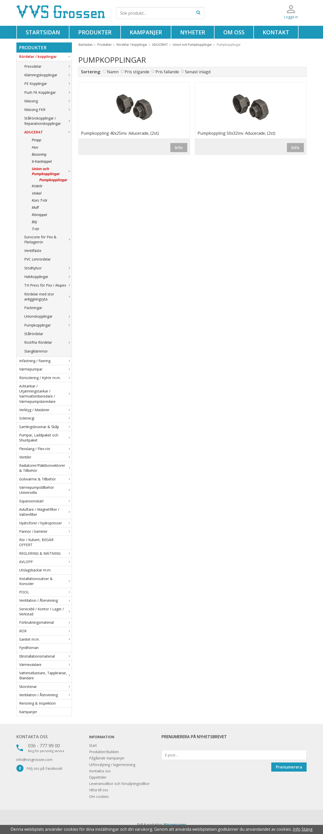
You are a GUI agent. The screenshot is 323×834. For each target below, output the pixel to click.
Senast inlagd (197, 72)
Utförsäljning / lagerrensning (112, 764)
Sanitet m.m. (45, 639)
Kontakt (276, 32)
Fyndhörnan (29, 647)
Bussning (39, 154)
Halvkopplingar (48, 276)
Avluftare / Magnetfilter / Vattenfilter (45, 512)
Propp (36, 140)
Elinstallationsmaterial (45, 656)
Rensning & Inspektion (37, 703)
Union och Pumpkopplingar (52, 171)
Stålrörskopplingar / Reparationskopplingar (48, 121)
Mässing (48, 101)
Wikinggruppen (175, 824)
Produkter (95, 32)
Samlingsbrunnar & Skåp (45, 426)
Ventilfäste (32, 250)
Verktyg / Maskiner (45, 409)
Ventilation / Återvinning (45, 600)
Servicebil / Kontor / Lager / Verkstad (45, 611)
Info (179, 147)
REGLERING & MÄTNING (45, 553)
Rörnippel (39, 215)
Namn (113, 72)
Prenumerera (289, 767)
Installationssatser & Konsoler (45, 581)
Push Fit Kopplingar (48, 92)
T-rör (35, 229)
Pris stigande (137, 72)
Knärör (37, 186)
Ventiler (45, 457)
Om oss (234, 32)
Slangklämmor (36, 351)
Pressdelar (48, 66)
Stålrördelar (33, 333)
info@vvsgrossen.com (34, 759)
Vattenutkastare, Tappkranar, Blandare (45, 675)
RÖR (45, 631)
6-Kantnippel (42, 161)
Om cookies (99, 796)
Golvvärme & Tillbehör (45, 479)
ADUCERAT (48, 132)
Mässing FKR (48, 109)
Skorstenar (45, 686)
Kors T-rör (39, 200)
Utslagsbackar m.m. (35, 570)
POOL (45, 592)
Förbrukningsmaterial (45, 622)
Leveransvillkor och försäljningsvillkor (119, 783)
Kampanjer (146, 32)
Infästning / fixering (45, 360)
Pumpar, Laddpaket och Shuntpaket (45, 438)
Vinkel (36, 193)
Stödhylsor (48, 268)
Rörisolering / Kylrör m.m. (45, 377)
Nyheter (192, 32)
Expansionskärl (45, 501)
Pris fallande (167, 72)
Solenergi (45, 418)
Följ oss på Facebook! (39, 768)
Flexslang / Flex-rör (45, 448)
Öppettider (97, 777)
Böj (34, 222)
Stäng (307, 829)
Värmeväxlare (45, 664)
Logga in (291, 16)
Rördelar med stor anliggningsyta (48, 297)
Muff (35, 207)
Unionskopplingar (48, 316)
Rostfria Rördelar (48, 342)
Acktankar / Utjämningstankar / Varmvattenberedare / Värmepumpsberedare (45, 394)
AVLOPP (45, 561)
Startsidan (43, 32)
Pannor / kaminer (45, 531)
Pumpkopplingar (53, 180)
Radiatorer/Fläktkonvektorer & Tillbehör (45, 468)
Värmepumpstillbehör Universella (45, 490)
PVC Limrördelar (37, 259)
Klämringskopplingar (48, 75)
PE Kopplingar (48, 83)
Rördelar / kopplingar (45, 56)
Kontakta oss (32, 736)
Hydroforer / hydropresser (45, 523)
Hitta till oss (98, 789)
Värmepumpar (45, 369)
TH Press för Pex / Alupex (48, 285)
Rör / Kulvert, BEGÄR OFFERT (36, 542)
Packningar (33, 307)
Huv (35, 147)
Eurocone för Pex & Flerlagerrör (48, 239)
